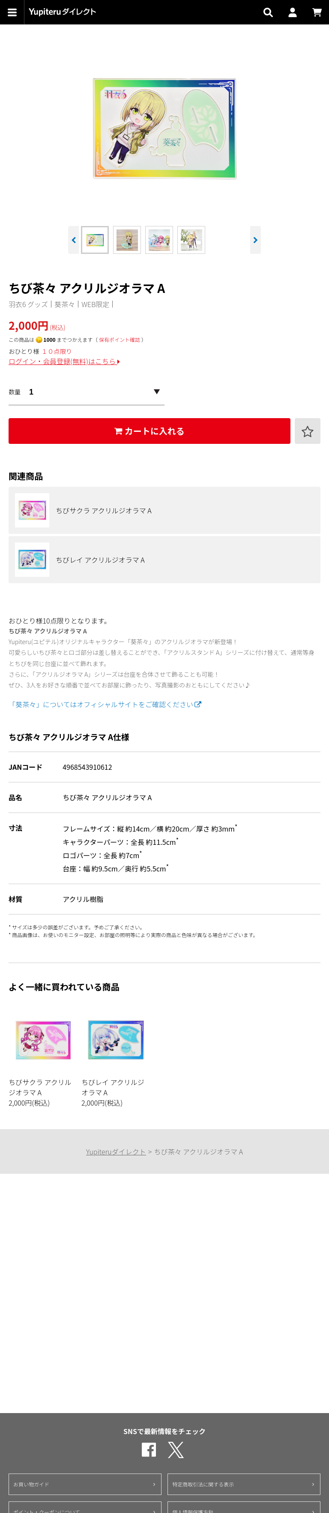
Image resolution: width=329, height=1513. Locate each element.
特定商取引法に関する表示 (203, 1484)
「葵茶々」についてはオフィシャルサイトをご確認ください (105, 704)
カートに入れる (149, 431)
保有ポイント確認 (119, 339)
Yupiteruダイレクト (116, 1151)
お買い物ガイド (31, 1484)
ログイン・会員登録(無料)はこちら (64, 361)
